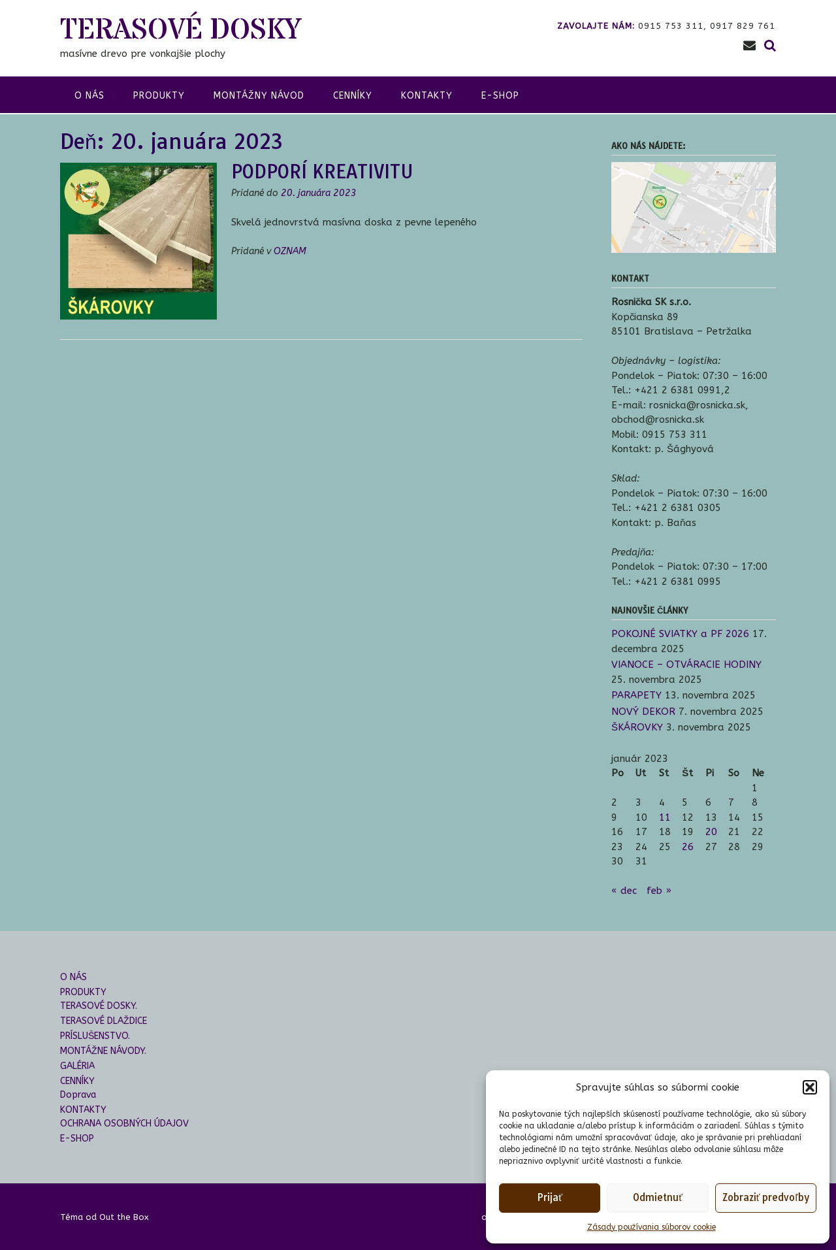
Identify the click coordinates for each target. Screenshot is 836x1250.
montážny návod (259, 95)
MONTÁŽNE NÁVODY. (103, 1051)
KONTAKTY (427, 95)
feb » (659, 890)
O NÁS (73, 977)
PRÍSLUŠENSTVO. (95, 1036)
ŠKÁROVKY (637, 727)
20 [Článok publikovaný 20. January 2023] (711, 832)
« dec (624, 890)
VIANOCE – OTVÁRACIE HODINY (686, 664)
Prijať (549, 1197)
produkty (159, 95)
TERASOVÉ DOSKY (180, 30)
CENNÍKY (352, 95)
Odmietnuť (658, 1197)
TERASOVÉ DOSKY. (98, 1006)
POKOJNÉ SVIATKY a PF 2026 (680, 634)
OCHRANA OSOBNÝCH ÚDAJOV (124, 1123)
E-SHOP (500, 95)
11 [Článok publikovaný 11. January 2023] (665, 817)
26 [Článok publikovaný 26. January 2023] (688, 847)
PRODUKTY (83, 992)
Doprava (78, 1094)
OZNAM (290, 251)
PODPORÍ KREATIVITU (322, 171)
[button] (809, 1087)
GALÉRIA (77, 1066)
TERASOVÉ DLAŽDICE (103, 1021)
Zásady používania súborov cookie (651, 1227)
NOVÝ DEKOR (643, 711)
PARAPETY (636, 695)
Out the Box (124, 1217)
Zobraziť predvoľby (765, 1197)
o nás (89, 95)
